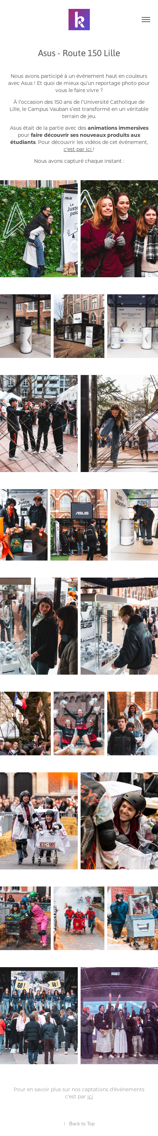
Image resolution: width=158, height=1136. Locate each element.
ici (90, 1096)
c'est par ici (78, 149)
